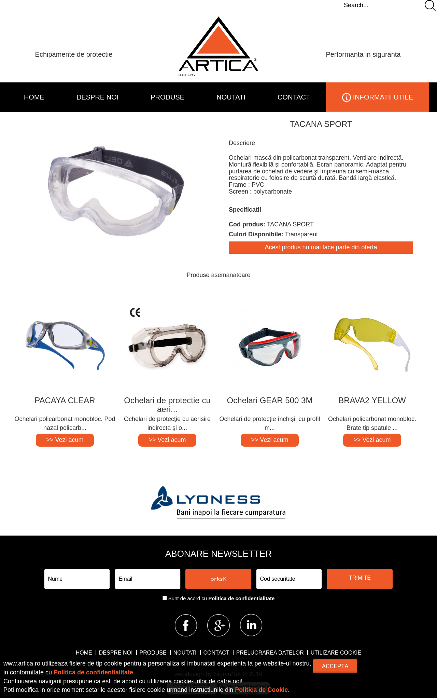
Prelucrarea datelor (270, 653)
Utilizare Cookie (336, 653)
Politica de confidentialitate (241, 598)
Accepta (335, 666)
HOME (34, 97)
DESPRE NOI (97, 97)
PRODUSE (167, 97)
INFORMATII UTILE (377, 97)
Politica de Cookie (261, 689)
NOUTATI (230, 97)
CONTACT (294, 97)
